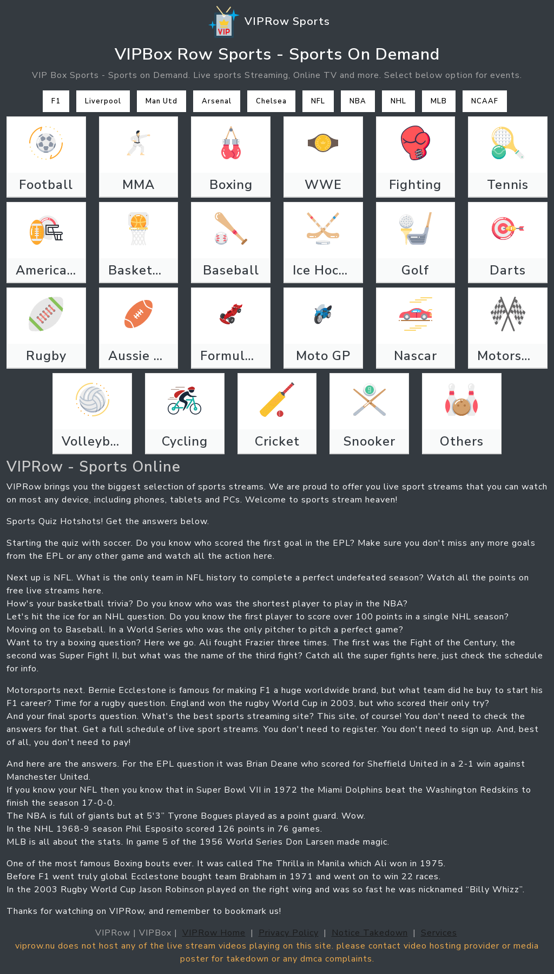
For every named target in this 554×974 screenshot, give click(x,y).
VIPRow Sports (268, 22)
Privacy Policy (289, 933)
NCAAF (484, 101)
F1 (56, 101)
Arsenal (217, 101)
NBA (357, 101)
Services (439, 933)
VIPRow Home (214, 933)
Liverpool (103, 101)
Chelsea (271, 101)
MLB (439, 101)
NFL (318, 101)
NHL (398, 101)
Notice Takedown (370, 933)
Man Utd (161, 101)
